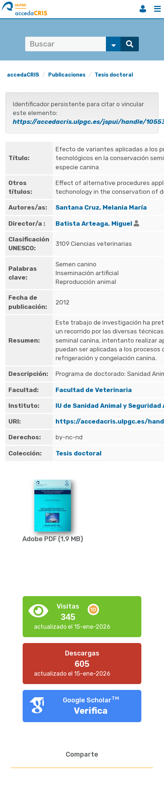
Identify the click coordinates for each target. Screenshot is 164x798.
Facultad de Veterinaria (94, 390)
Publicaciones (66, 75)
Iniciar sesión (142, 8)
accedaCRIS (23, 75)
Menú (157, 8)
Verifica (91, 711)
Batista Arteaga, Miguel (94, 223)
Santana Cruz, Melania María (101, 207)
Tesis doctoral (114, 75)
